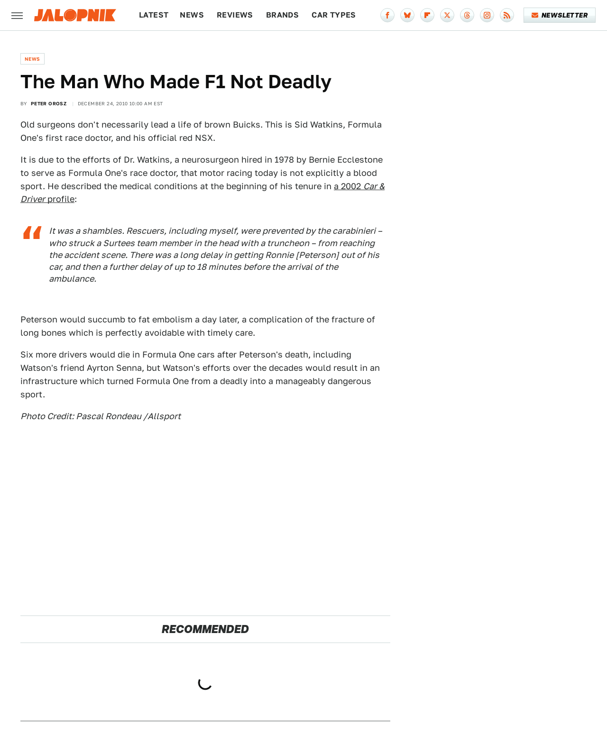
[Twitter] (447, 15)
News (192, 14)
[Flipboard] (427, 15)
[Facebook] (387, 15)
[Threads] (467, 15)
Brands (282, 14)
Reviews (235, 14)
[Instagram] (487, 15)
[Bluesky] (407, 15)
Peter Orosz (48, 103)
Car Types (334, 14)
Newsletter (560, 15)
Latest (153, 14)
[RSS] (507, 15)
